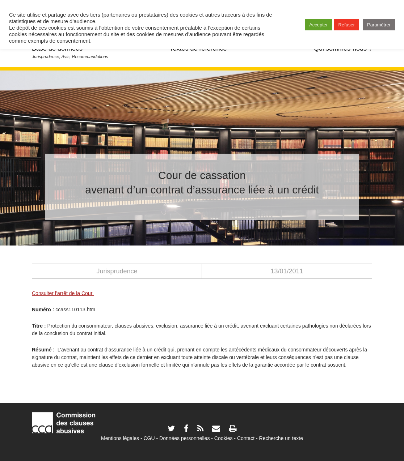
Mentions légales (120, 438)
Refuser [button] (346, 24)
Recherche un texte (281, 438)
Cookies (223, 438)
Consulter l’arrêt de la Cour (63, 293)
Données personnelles (184, 438)
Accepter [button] (318, 24)
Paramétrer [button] (379, 24)
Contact (245, 438)
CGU (149, 438)
